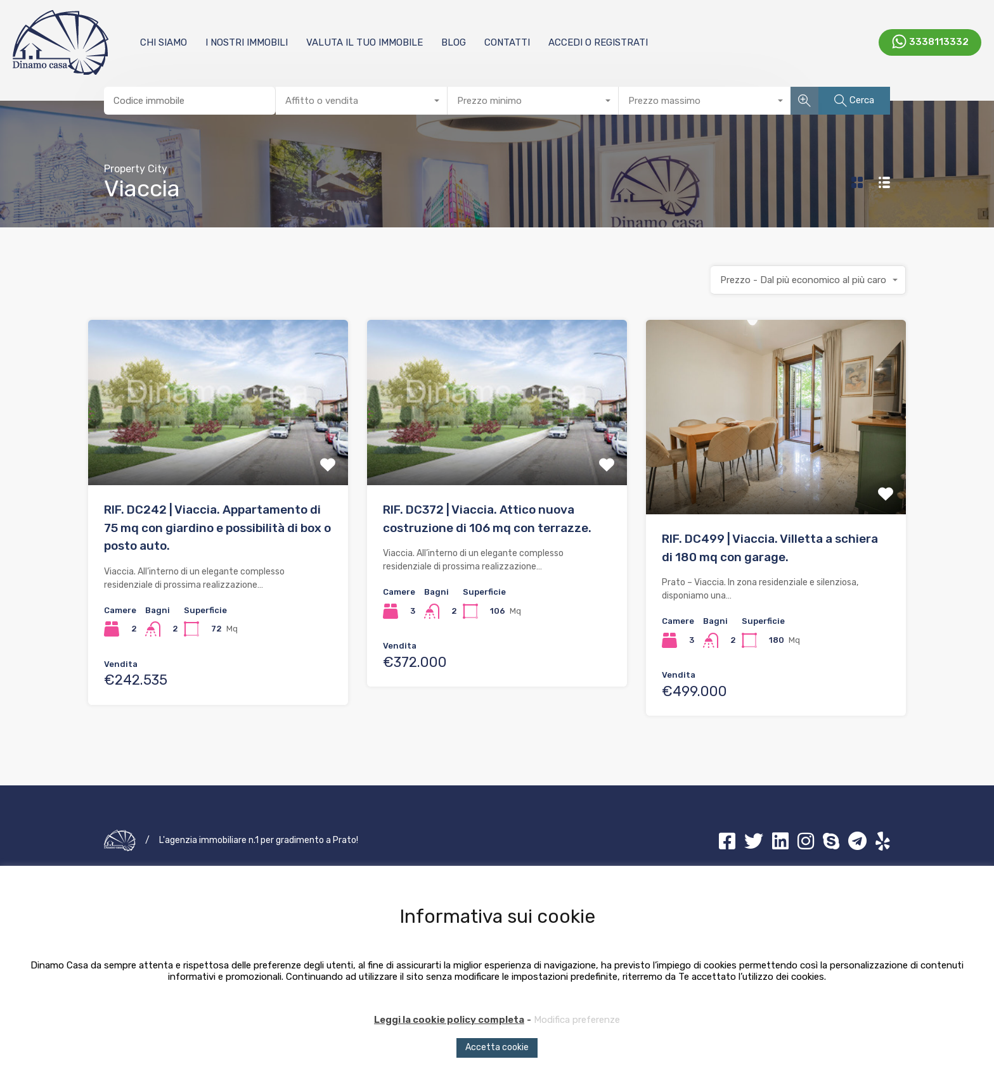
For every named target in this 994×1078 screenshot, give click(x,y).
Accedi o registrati (598, 42)
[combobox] (362, 101)
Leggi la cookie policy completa (449, 1019)
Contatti (507, 42)
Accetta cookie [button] (497, 1047)
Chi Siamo (163, 42)
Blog (453, 42)
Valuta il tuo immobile (364, 42)
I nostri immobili (246, 42)
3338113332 (939, 41)
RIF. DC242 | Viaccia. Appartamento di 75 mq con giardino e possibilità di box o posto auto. (217, 527)
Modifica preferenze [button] (577, 1019)
